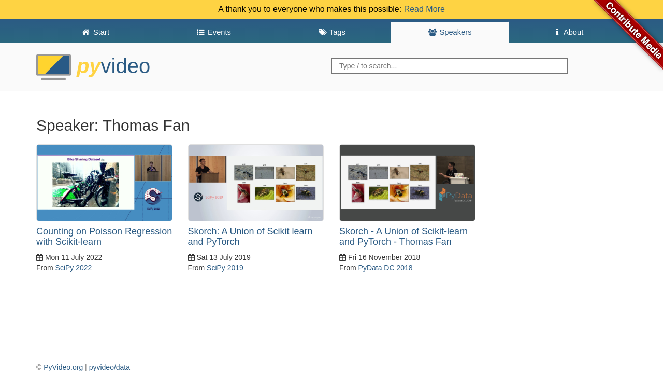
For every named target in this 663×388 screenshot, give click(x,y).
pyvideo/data (109, 367)
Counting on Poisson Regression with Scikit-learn (104, 236)
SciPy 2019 (225, 268)
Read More (424, 9)
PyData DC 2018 (385, 268)
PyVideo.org (63, 367)
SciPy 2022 (73, 268)
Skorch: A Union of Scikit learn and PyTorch (250, 236)
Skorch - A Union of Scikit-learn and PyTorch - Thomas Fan (403, 236)
